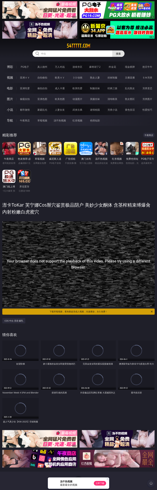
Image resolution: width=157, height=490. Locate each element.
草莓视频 (42, 120)
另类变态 (147, 88)
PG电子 (25, 67)
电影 (10, 88)
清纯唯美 (112, 99)
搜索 (118, 53)
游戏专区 (77, 67)
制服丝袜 (95, 88)
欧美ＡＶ (60, 77)
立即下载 (100, 483)
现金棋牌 (130, 67)
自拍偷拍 (42, 77)
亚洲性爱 (25, 88)
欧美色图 (60, 99)
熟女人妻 (95, 77)
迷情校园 (95, 109)
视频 (10, 77)
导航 (10, 120)
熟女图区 (130, 99)
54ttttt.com (78, 46)
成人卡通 (60, 88)
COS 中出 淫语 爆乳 (13, 320)
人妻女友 (60, 109)
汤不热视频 (60, 120)
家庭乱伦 (42, 109)
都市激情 (25, 109)
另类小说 (112, 109)
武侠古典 (77, 109)
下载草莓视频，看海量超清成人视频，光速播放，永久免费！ (101, 311)
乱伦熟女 (130, 88)
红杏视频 (77, 120)
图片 (10, 99)
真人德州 (42, 67)
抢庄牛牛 (147, 67)
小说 (10, 110)
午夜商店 (25, 120)
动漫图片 (77, 99)
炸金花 (112, 67)
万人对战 (60, 67)
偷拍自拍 (42, 88)
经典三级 (112, 88)
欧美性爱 (77, 88)
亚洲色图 (42, 99)
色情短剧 (95, 120)
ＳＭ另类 (147, 77)
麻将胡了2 (94, 67)
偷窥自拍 (25, 99)
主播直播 (130, 77)
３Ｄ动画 (77, 77)
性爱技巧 (147, 109)
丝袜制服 (112, 77)
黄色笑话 (130, 109)
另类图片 (147, 99)
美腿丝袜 (95, 99)
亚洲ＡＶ (25, 77)
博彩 (10, 67)
